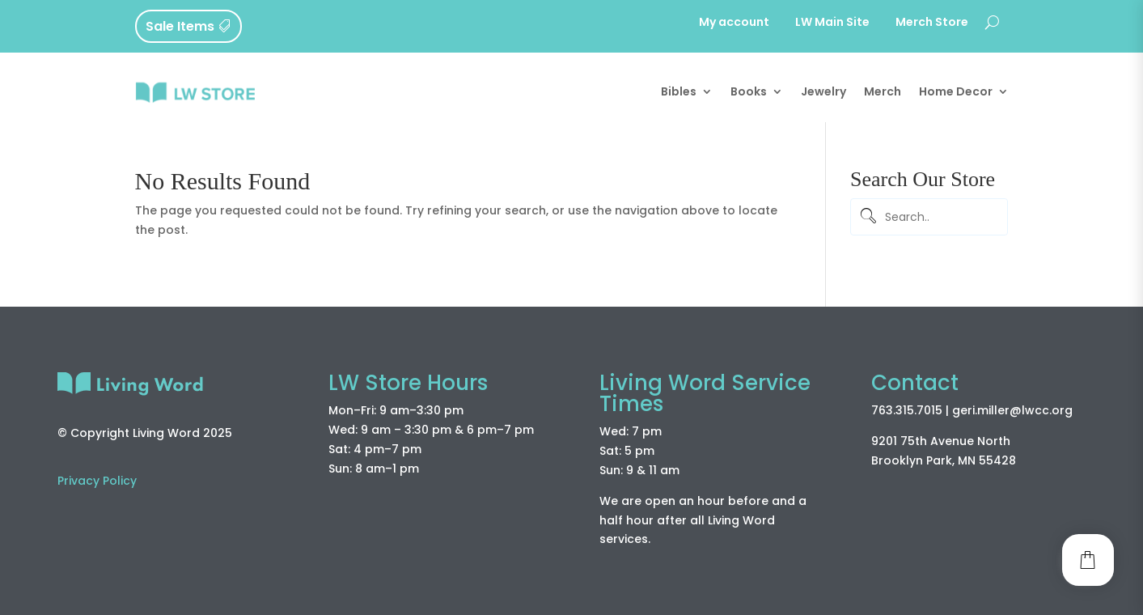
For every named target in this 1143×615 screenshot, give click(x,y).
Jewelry (823, 91)
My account (734, 23)
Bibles (678, 91)
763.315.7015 (906, 410)
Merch (882, 91)
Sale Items (180, 26)
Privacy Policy (97, 481)
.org (1061, 410)
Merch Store (931, 23)
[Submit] (866, 217)
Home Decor (956, 91)
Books (748, 91)
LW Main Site (832, 23)
